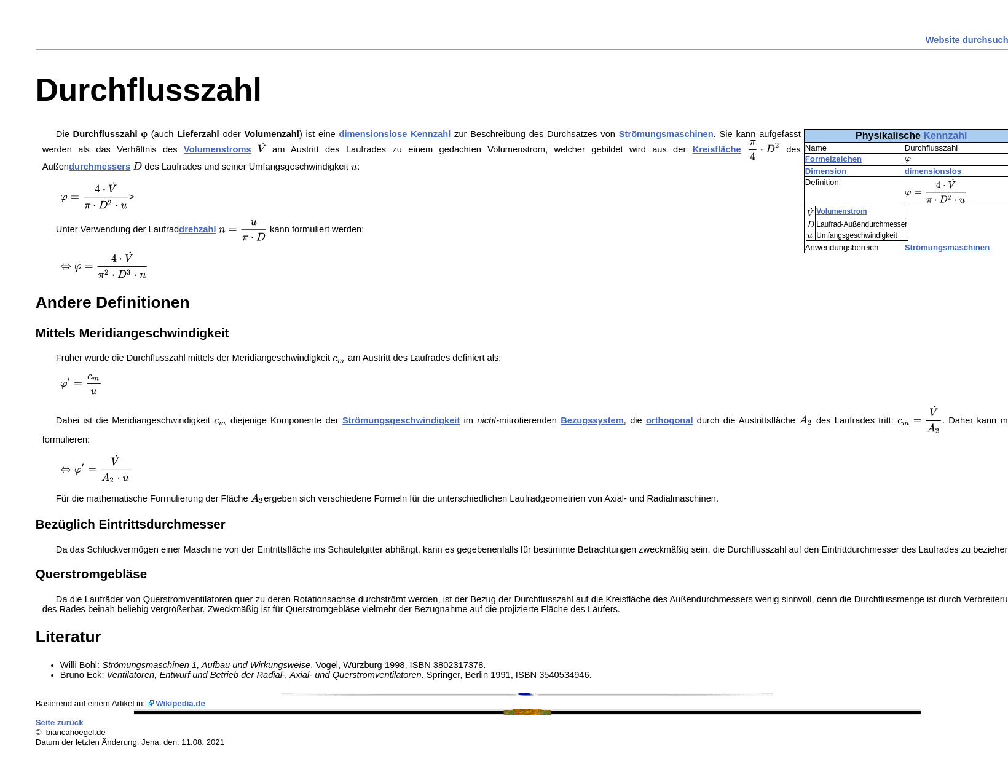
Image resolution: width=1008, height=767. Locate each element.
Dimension (825, 171)
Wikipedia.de (180, 703)
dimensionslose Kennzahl (395, 134)
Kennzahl (945, 135)
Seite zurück (60, 722)
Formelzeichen (833, 158)
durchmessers (99, 166)
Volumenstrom (841, 211)
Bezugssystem (592, 420)
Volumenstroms (217, 149)
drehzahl (197, 229)
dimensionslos (933, 171)
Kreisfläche (717, 149)
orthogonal (669, 420)
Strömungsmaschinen (947, 247)
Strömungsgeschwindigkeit (401, 420)
